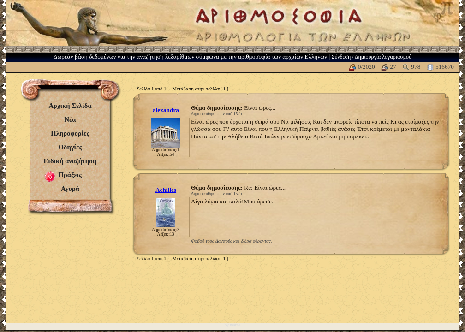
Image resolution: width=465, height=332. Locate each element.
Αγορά (70, 188)
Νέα (70, 119)
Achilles (165, 189)
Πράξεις (70, 174)
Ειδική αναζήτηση (70, 161)
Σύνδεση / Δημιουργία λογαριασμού (371, 56)
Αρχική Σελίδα (69, 105)
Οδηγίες (70, 147)
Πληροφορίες (70, 133)
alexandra (166, 110)
